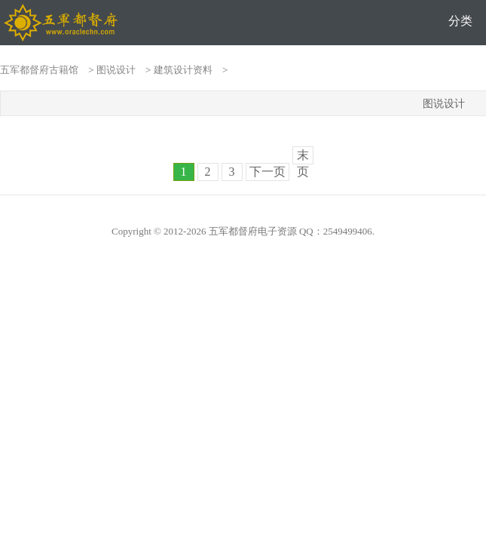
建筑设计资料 (183, 69)
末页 (303, 156)
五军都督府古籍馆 (39, 69)
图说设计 (116, 69)
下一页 (267, 171)
